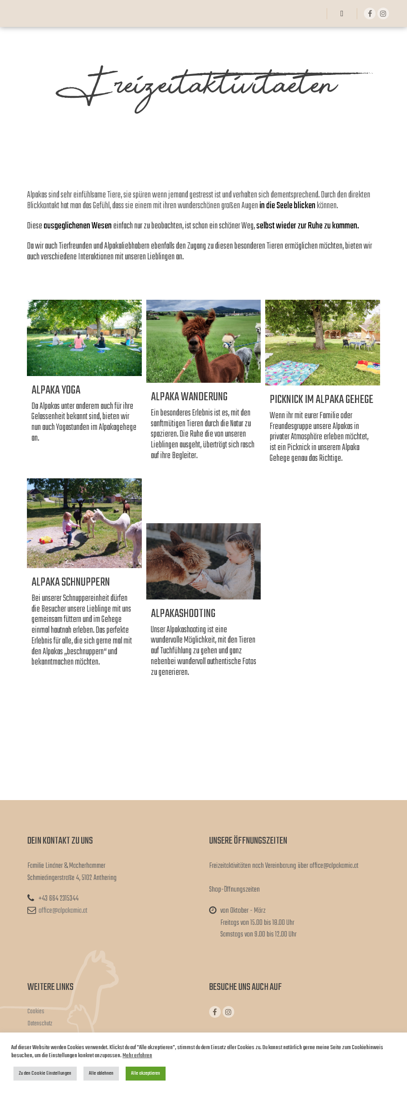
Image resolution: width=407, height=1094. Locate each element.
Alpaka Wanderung (189, 397)
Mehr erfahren (137, 1055)
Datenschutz (39, 1024)
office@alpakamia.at (57, 911)
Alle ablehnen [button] (101, 1073)
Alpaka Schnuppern (70, 582)
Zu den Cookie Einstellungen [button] (45, 1073)
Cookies (35, 1011)
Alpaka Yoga (55, 390)
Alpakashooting (183, 614)
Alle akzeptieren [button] (145, 1073)
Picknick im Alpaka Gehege (321, 400)
